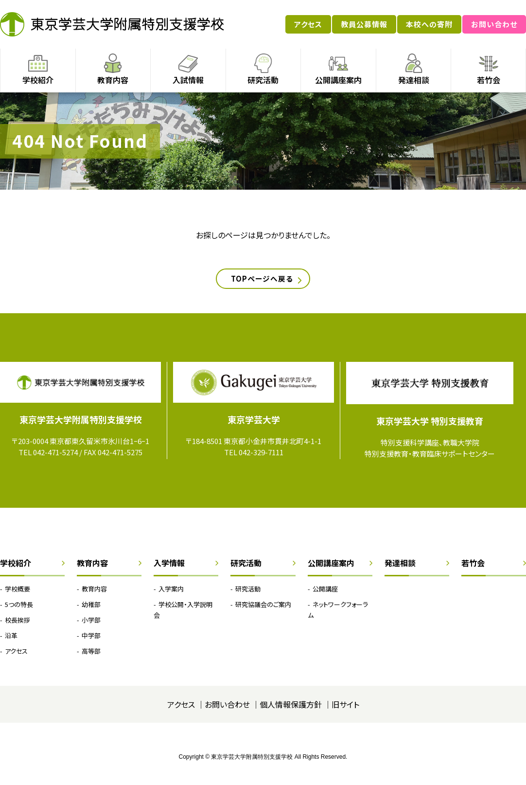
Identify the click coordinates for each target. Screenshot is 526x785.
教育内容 (112, 80)
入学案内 (171, 592)
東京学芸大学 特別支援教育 (429, 424)
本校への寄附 (429, 24)
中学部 (91, 639)
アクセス (308, 24)
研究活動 (263, 80)
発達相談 (413, 80)
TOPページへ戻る (261, 280)
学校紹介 (37, 80)
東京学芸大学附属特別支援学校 (112, 24)
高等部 (91, 655)
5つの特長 (19, 608)
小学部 (91, 623)
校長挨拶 (17, 623)
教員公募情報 (364, 24)
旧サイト (345, 708)
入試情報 (188, 80)
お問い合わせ (494, 24)
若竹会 (488, 80)
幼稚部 (91, 608)
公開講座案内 (338, 80)
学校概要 (17, 592)
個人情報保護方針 (291, 708)
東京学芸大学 (254, 423)
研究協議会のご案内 (263, 608)
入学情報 (169, 566)
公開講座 (325, 592)
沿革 (11, 639)
